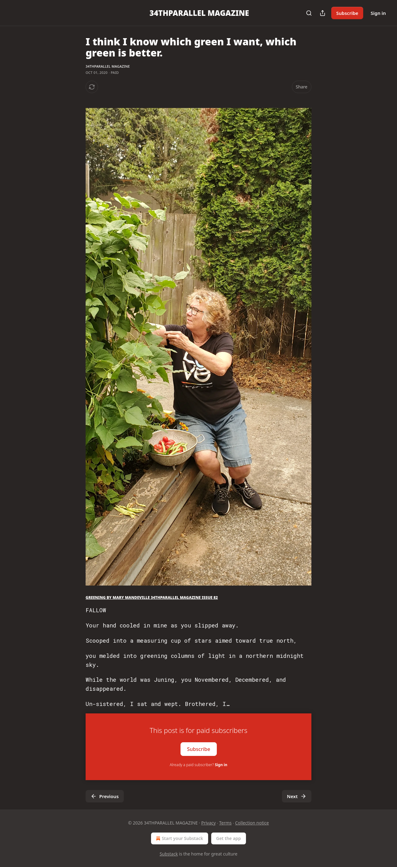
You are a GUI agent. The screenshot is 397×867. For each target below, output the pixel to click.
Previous (105, 796)
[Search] (309, 13)
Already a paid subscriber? (198, 764)
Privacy (208, 823)
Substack (169, 854)
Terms (225, 823)
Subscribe (347, 13)
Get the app (228, 838)
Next (296, 796)
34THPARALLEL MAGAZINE (108, 66)
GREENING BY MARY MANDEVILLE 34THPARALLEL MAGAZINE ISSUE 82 (152, 597)
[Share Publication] (322, 13)
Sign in (378, 13)
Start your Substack (179, 838)
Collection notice (252, 823)
